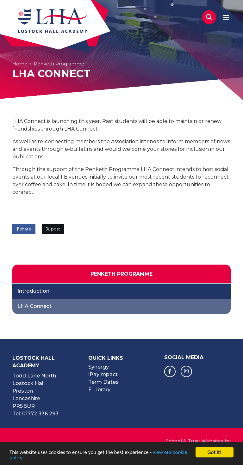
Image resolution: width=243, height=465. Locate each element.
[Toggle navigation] (226, 17)
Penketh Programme (59, 64)
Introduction (33, 291)
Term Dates (103, 382)
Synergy (98, 367)
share (23, 229)
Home (19, 64)
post (53, 229)
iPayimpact (103, 374)
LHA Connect (34, 306)
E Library (99, 390)
